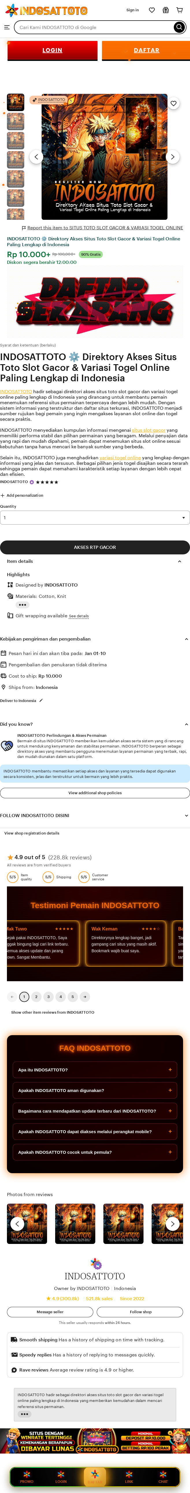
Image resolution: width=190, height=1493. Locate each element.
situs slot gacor (148, 430)
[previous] (17, 1224)
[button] (97, 1265)
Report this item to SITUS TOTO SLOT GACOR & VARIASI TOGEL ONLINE (102, 228)
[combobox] (93, 27)
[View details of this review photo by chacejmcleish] (75, 1224)
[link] (12, 997)
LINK (129, 1477)
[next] (173, 1224)
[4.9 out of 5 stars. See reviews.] (48, 482)
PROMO (26, 1477)
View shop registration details (31, 833)
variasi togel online (120, 457)
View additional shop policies (95, 793)
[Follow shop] (140, 1312)
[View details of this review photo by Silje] (123, 1224)
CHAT (163, 1477)
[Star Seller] (31, 482)
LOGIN (52, 50)
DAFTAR (95, 1476)
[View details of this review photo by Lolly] (27, 1224)
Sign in (132, 10)
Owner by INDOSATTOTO (81, 1288)
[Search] (179, 27)
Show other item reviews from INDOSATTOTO (52, 1012)
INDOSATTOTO (16, 391)
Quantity (8, 506)
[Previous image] (36, 157)
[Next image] (173, 157)
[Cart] (180, 10)
